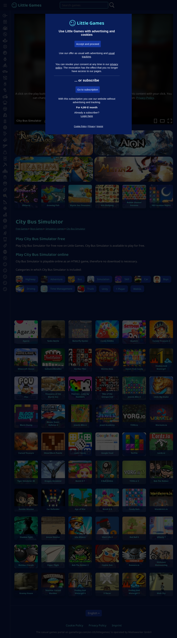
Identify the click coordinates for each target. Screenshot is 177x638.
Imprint (100, 126)
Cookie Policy (80, 126)
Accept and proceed (87, 43)
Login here (87, 116)
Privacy (91, 126)
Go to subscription (87, 89)
